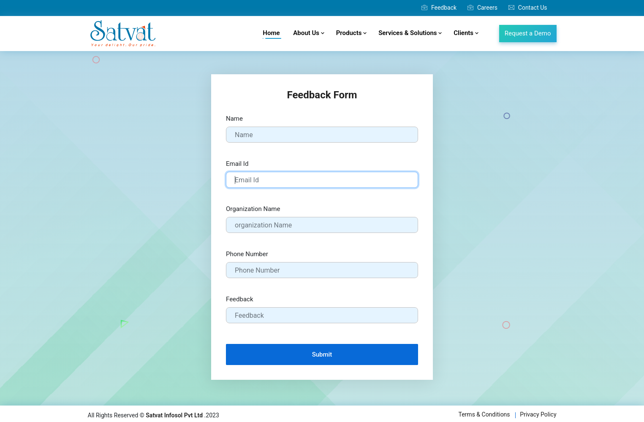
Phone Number (247, 254)
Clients (466, 33)
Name (234, 118)
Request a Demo (528, 33)
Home (272, 34)
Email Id (237, 164)
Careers (482, 7)
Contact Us (527, 7)
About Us (308, 33)
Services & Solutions (410, 33)
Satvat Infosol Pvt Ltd (174, 415)
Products (351, 33)
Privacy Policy (538, 414)
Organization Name (253, 209)
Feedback (439, 7)
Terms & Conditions (484, 414)
